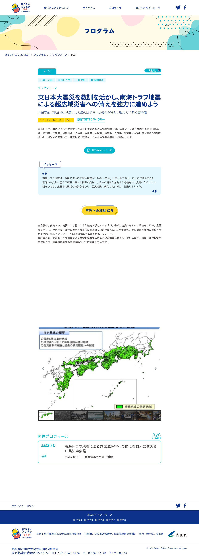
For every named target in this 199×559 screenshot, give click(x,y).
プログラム (89, 8)
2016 (123, 520)
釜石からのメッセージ (147, 8)
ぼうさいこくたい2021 (17, 54)
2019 (90, 520)
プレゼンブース (58, 54)
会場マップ (115, 8)
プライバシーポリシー (24, 506)
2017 (112, 520)
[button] (43, 368)
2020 (79, 520)
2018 (101, 520)
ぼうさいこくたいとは (56, 8)
